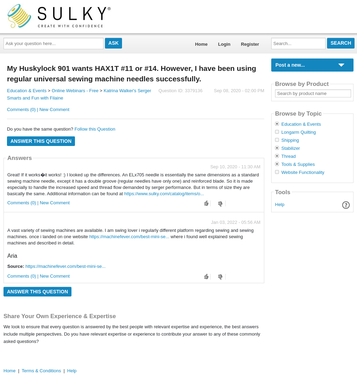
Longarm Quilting (298, 132)
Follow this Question (95, 129)
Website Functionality (302, 172)
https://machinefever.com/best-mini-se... (129, 236)
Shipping (290, 140)
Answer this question (40, 141)
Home (201, 44)
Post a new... (290, 65)
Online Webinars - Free (75, 90)
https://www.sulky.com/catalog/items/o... (164, 193)
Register (250, 44)
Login (224, 44)
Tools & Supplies (298, 164)
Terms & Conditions (41, 370)
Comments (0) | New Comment (38, 109)
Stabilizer (290, 148)
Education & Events (26, 90)
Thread (288, 156)
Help (279, 204)
